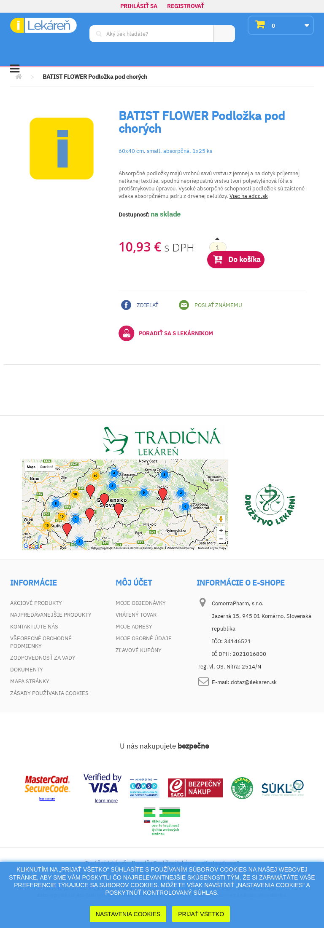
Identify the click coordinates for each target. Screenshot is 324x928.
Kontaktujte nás (34, 626)
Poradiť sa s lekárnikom (166, 333)
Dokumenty (26, 669)
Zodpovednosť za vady (43, 657)
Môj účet (134, 583)
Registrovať (185, 6)
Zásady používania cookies (49, 693)
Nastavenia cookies (128, 914)
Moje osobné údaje (144, 638)
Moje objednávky (141, 603)
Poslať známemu (210, 305)
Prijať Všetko (201, 914)
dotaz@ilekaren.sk (254, 682)
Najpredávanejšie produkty (51, 614)
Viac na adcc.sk (249, 196)
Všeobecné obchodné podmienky (41, 642)
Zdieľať (139, 305)
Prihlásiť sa (138, 6)
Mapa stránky (29, 681)
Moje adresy (134, 626)
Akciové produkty (36, 603)
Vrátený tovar (136, 614)
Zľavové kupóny (139, 650)
